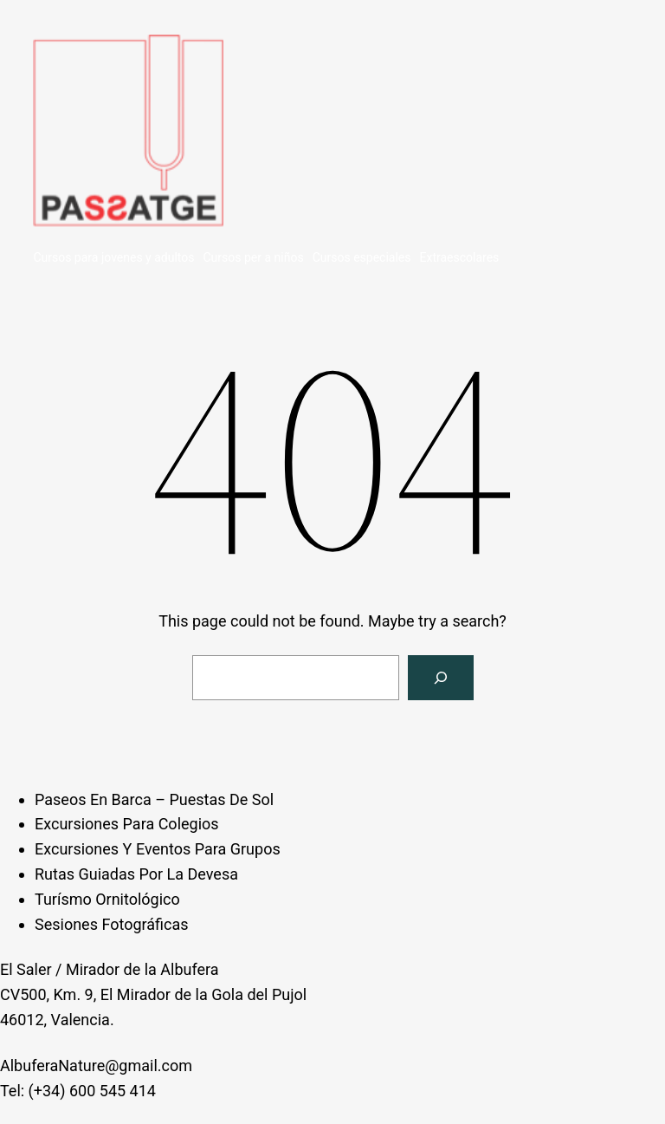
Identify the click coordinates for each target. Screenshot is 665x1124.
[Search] (441, 677)
